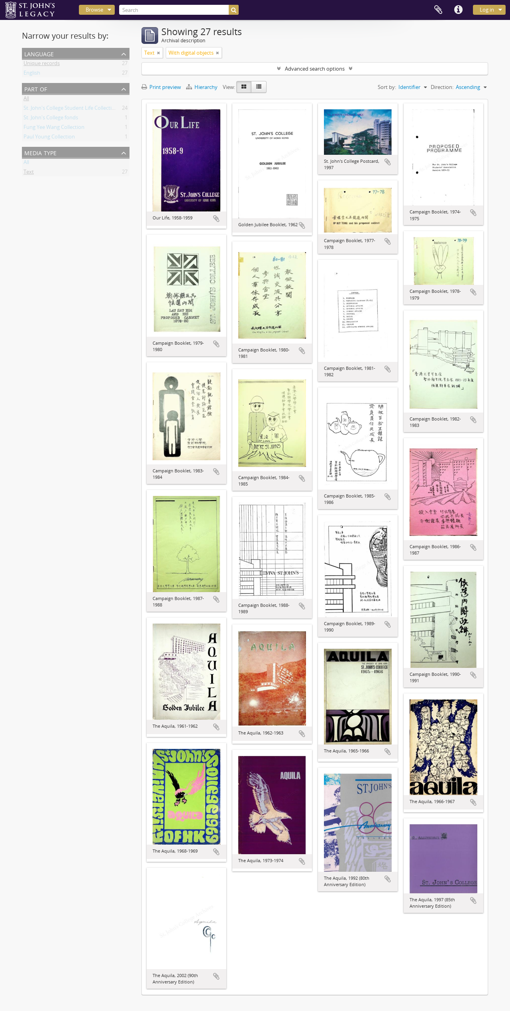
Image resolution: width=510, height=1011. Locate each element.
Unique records (42, 64)
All (26, 99)
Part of (35, 88)
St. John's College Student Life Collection (71, 109)
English (32, 74)
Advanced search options (315, 68)
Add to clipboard (216, 219)
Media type (40, 152)
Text (29, 173)
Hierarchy (202, 87)
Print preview (161, 87)
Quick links (458, 10)
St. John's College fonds (51, 118)
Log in (487, 9)
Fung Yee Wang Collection (54, 128)
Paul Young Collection (49, 138)
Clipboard (438, 10)
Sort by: (387, 87)
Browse (94, 9)
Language (39, 53)
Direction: (442, 87)
